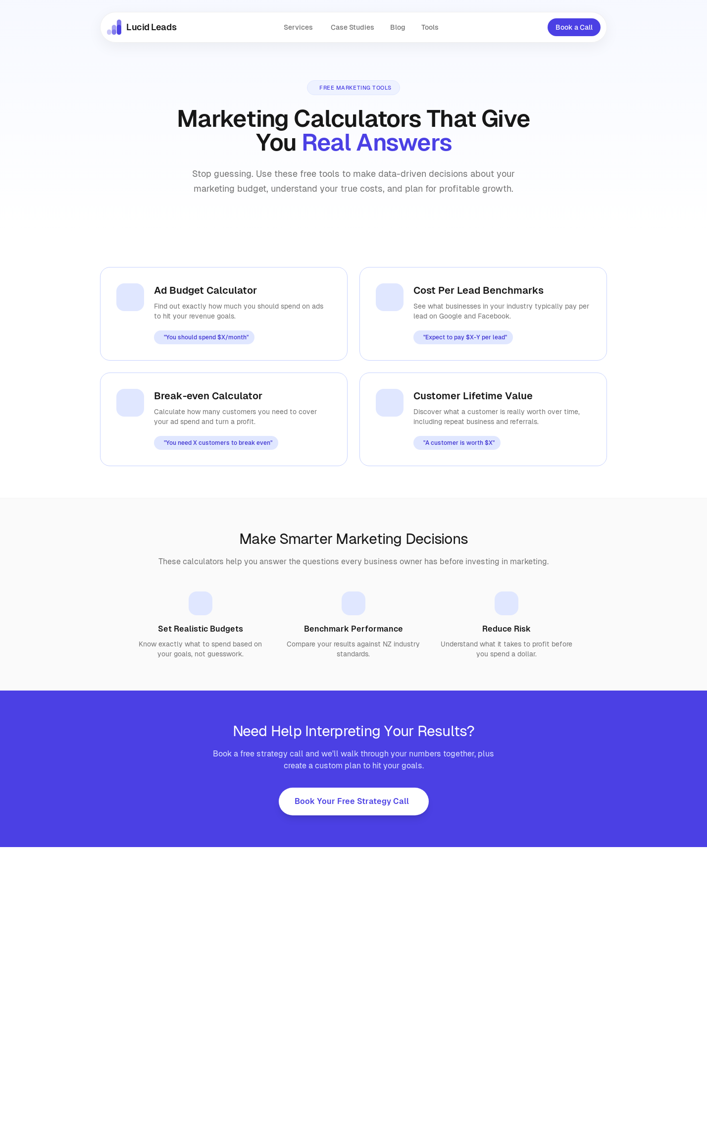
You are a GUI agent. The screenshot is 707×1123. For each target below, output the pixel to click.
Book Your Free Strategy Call (352, 801)
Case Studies (352, 27)
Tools (430, 27)
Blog (397, 27)
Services (298, 27)
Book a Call (574, 27)
